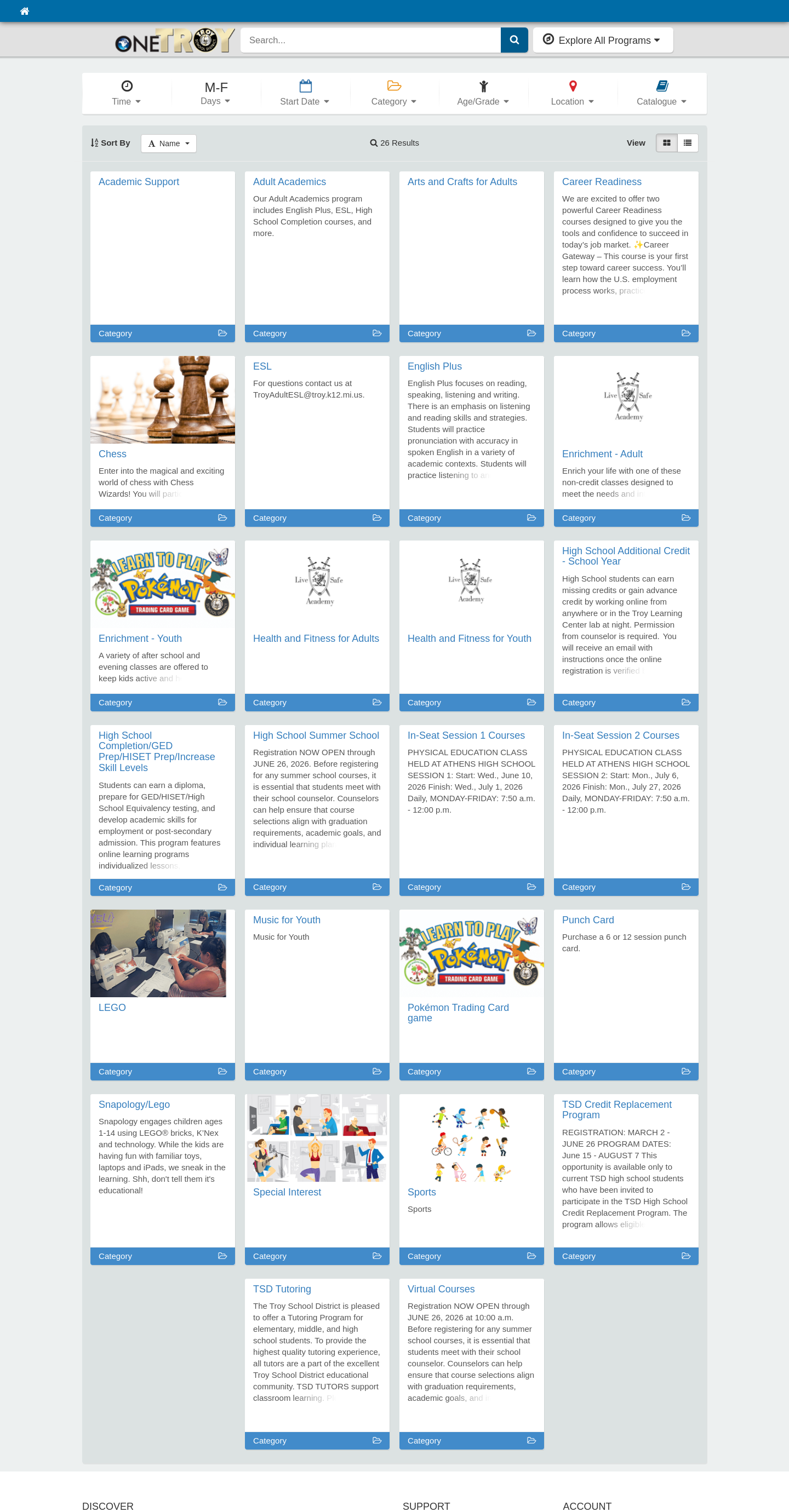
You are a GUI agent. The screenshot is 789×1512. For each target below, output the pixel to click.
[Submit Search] (514, 40)
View (636, 142)
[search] (371, 40)
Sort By (110, 142)
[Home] (24, 11)
